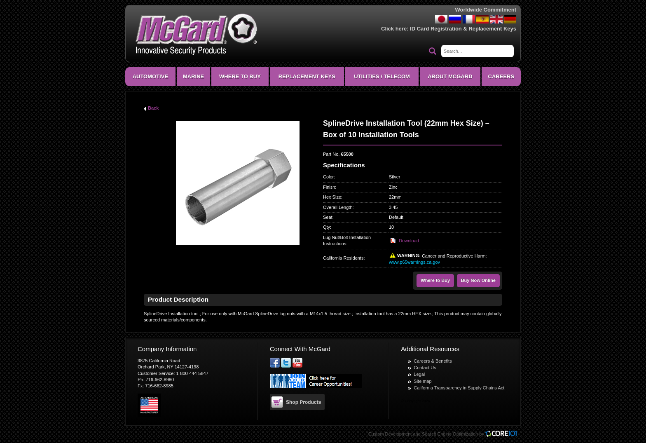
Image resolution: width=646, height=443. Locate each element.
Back (153, 107)
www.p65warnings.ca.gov (414, 262)
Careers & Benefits (433, 361)
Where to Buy (435, 280)
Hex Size (332, 197)
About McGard (450, 76)
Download (409, 240)
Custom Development (390, 433)
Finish (329, 187)
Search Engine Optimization (450, 433)
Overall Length (338, 207)
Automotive (150, 76)
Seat (327, 217)
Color (328, 176)
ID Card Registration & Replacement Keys (463, 29)
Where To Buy (240, 76)
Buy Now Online (478, 280)
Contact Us (425, 367)
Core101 (503, 434)
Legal (419, 374)
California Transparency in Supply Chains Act (459, 387)
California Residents (343, 257)
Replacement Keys (307, 76)
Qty (326, 227)
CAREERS (501, 76)
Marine (193, 76)
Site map (422, 381)
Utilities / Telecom (382, 76)
